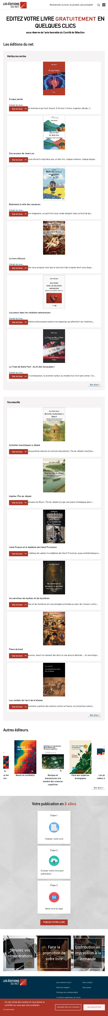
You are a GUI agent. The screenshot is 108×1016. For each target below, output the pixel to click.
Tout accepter (94, 1007)
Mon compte (87, 982)
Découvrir (54, 31)
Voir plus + (95, 385)
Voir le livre (17, 109)
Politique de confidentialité (67, 992)
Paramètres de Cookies (68, 1007)
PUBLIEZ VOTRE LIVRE (54, 922)
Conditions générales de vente (68, 997)
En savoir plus (8, 1009)
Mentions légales (63, 988)
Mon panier (87, 988)
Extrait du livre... (16, 105)
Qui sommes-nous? (63, 982)
